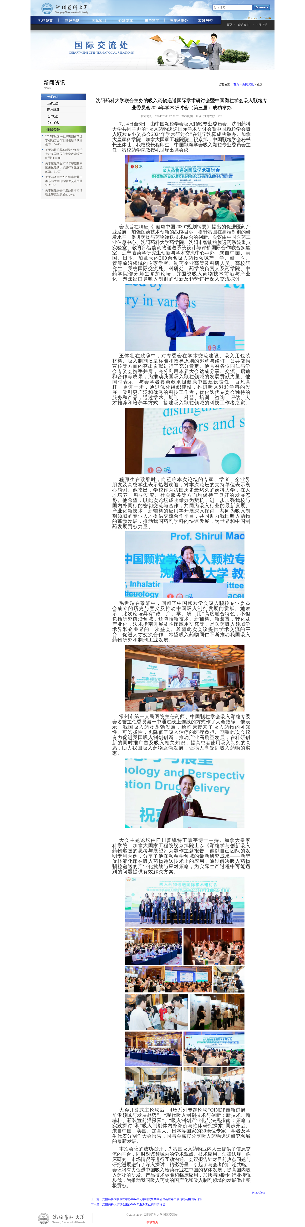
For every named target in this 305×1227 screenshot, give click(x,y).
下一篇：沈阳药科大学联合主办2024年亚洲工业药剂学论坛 (128, 1204)
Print (255, 1192)
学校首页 (152, 1222)
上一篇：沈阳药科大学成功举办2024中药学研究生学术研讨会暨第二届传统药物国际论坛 (146, 1199)
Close (262, 1192)
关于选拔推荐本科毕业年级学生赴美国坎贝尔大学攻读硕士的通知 (63, 154)
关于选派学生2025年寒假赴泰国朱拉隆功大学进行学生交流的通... (63, 167)
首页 (236, 84)
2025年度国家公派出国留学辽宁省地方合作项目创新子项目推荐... (63, 140)
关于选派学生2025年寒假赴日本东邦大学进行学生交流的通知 (63, 181)
